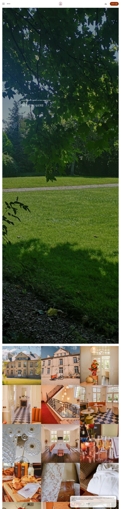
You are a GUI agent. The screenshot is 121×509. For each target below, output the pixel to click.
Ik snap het (78, 504)
